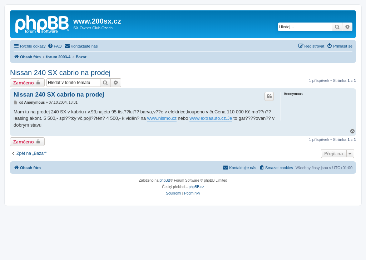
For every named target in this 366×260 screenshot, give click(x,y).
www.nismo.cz (162, 118)
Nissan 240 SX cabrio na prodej (60, 73)
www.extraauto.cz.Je (210, 118)
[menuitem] (55, 46)
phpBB (164, 180)
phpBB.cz (196, 187)
